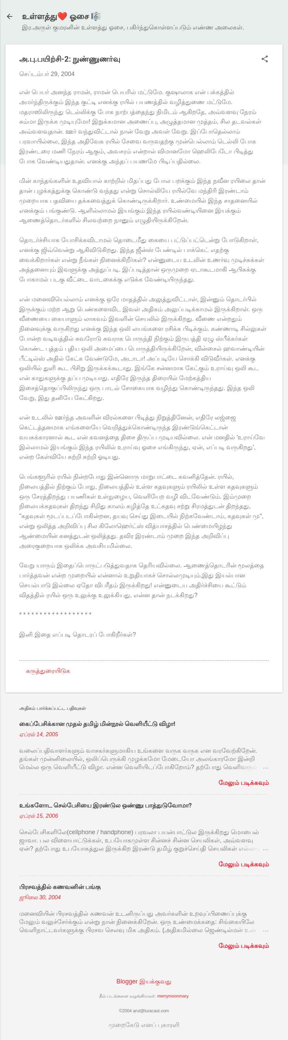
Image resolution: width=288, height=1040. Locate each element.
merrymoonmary (173, 996)
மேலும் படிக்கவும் (243, 782)
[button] (265, 60)
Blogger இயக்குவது (144, 981)
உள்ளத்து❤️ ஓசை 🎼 (61, 16)
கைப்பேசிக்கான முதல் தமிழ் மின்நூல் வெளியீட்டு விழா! (97, 723)
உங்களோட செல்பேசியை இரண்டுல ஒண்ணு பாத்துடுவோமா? (105, 805)
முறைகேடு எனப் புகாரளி (144, 1025)
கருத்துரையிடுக (48, 670)
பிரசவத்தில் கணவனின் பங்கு (60, 886)
